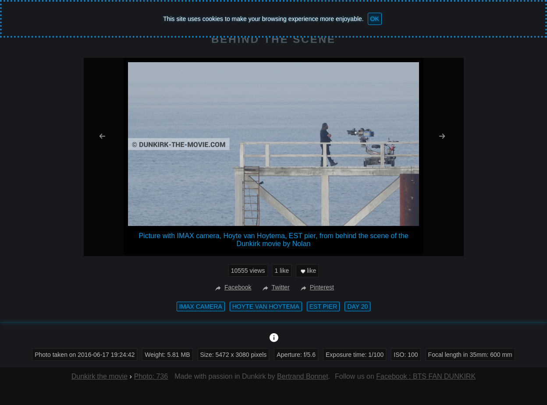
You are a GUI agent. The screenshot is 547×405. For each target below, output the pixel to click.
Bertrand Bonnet (302, 376)
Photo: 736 (151, 376)
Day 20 (357, 306)
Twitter (275, 287)
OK (374, 18)
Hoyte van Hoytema (265, 306)
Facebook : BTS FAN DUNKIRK (426, 376)
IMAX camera (200, 306)
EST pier (323, 306)
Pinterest (316, 287)
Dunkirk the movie (99, 376)
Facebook (232, 287)
